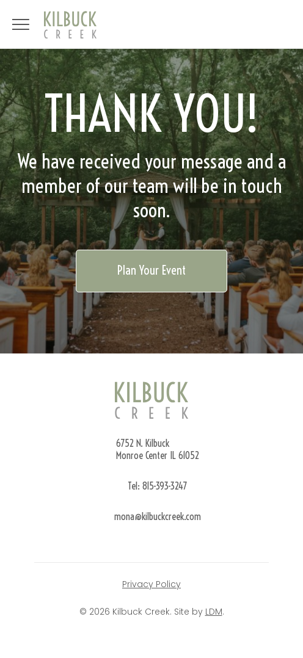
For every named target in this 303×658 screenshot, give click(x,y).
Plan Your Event (151, 270)
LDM (213, 612)
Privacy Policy (151, 584)
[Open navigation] (21, 24)
